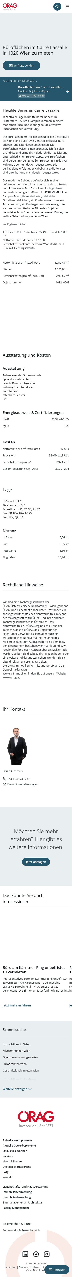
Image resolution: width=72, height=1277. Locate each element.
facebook (36, 1254)
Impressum (11, 1267)
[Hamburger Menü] (67, 6)
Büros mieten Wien (15, 1064)
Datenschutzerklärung (29, 1267)
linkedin (25, 1254)
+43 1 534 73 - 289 (18, 779)
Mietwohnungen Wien (16, 1050)
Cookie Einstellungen (36, 1270)
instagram (46, 1254)
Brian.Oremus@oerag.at (22, 784)
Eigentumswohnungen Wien (20, 1057)
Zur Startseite (10, 6)
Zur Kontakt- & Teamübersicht (22, 1230)
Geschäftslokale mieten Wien (21, 1070)
